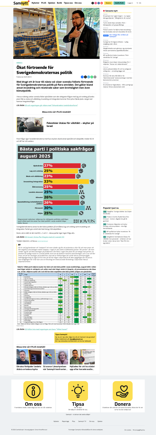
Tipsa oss (68, 3)
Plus (73, 421)
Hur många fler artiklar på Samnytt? (118, 35)
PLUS (43, 3)
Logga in (130, 3)
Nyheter (35, 3)
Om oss (78, 3)
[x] (92, 3)
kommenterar (43, 241)
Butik (59, 3)
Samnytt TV (82, 421)
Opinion (51, 3)
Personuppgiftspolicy (139, 430)
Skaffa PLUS (119, 3)
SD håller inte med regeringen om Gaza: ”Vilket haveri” (46, 329)
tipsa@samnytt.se (76, 339)
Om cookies (127, 430)
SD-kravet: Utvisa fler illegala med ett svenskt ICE (44, 237)
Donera (108, 3)
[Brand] (21, 3)
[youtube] (101, 3)
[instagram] (95, 3)
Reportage (65, 421)
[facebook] (98, 3)
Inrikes (19, 63)
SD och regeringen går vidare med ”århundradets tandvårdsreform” (51, 105)
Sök (139, 3)
